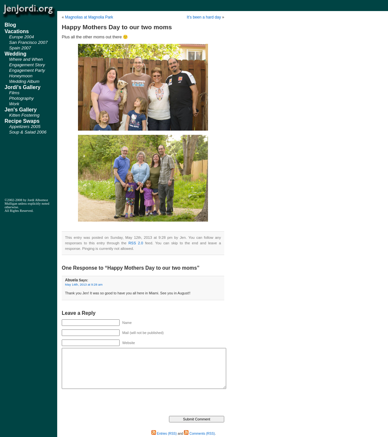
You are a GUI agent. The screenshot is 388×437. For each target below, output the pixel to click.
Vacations (17, 31)
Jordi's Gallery (23, 87)
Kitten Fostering (24, 115)
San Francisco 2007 (28, 42)
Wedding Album (24, 81)
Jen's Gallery (21, 109)
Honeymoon (20, 75)
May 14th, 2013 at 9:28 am (84, 284)
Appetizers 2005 (24, 126)
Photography (21, 98)
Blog (10, 25)
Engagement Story (27, 64)
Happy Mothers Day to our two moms (117, 27)
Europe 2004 (21, 36)
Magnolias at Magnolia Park (89, 17)
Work (14, 103)
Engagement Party (27, 70)
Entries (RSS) (164, 433)
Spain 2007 (20, 47)
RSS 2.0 (135, 243)
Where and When (26, 59)
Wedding (15, 54)
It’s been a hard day (204, 17)
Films (14, 92)
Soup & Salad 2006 (27, 132)
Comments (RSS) (199, 433)
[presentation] (111, 403)
